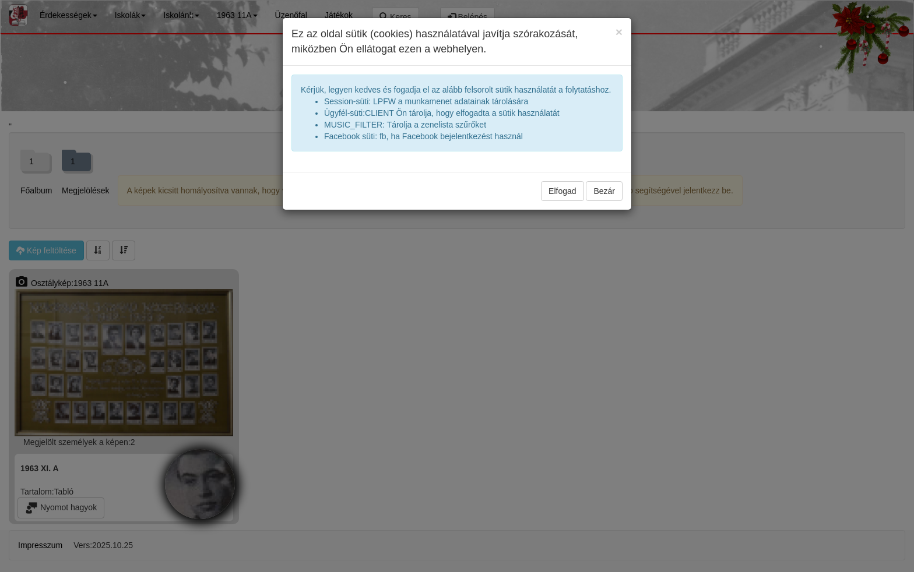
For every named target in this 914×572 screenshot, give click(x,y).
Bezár (604, 191)
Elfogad (562, 191)
